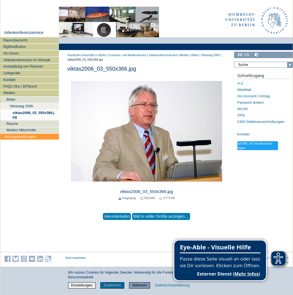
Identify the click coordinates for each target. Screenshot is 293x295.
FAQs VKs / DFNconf (20, 86)
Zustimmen (112, 285)
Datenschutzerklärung (172, 285)
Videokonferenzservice (23, 32)
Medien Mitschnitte (21, 130)
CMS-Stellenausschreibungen (260, 122)
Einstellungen (82, 285)
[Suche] (263, 65)
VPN (241, 115)
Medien (9, 93)
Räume (12, 124)
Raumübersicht (15, 40)
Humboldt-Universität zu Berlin (87, 55)
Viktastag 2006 (21, 106)
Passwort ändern (250, 102)
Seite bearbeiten (75, 257)
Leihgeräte (11, 73)
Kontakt (9, 80)
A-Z (240, 83)
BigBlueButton (14, 46)
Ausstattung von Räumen (23, 66)
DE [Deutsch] (240, 55)
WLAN (242, 109)
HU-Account (247, 96)
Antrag (264, 96)
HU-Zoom (11, 53)
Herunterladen (117, 216)
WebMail (244, 90)
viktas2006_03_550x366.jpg (33, 115)
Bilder (11, 99)
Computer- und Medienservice (127, 55)
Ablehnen (139, 285)
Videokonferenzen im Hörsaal (26, 60)
